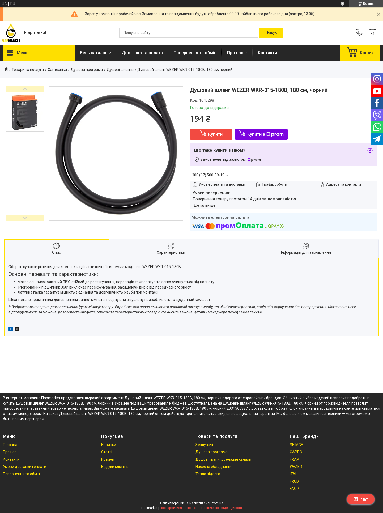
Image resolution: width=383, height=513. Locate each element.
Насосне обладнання (213, 466)
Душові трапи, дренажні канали (223, 459)
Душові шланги (120, 69)
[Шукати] (271, 33)
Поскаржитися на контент (179, 508)
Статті (106, 452)
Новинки (108, 445)
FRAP (294, 459)
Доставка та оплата (142, 52)
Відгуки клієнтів (115, 466)
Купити (215, 134)
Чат (360, 499)
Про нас (235, 52)
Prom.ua (217, 503)
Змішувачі (204, 445)
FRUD (294, 481)
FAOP (294, 488)
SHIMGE (296, 445)
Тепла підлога (207, 474)
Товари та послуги (28, 69)
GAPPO (296, 452)
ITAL (293, 474)
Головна (10, 445)
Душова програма (87, 69)
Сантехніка (57, 69)
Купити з (265, 134)
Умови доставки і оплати (24, 466)
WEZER (296, 466)
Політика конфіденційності (221, 508)
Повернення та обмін (194, 52)
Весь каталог (93, 52)
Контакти (267, 52)
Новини (107, 459)
